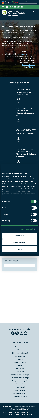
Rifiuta (19, 249)
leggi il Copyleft (23, 409)
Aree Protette (20, 347)
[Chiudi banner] (36, 166)
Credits (17, 414)
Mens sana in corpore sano (25, 114)
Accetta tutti (19, 235)
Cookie (23, 412)
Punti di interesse (20, 362)
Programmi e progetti (20, 381)
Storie (20, 365)
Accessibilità (7, 412)
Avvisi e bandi (20, 387)
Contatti (10, 414)
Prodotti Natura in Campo (20, 375)
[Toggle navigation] (32, 261)
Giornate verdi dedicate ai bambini (26, 155)
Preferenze (31, 412)
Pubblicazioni (20, 371)
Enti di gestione (20, 356)
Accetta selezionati (19, 242)
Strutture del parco (20, 396)
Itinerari (20, 350)
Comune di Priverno (28, 65)
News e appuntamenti (20, 353)
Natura (20, 359)
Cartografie (20, 384)
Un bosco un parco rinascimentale (23, 93)
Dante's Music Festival (25, 133)
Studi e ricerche (20, 390)
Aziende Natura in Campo (20, 378)
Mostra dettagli (27, 229)
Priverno (32, 67)
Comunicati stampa (20, 393)
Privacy (16, 412)
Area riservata (27, 414)
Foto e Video (20, 368)
